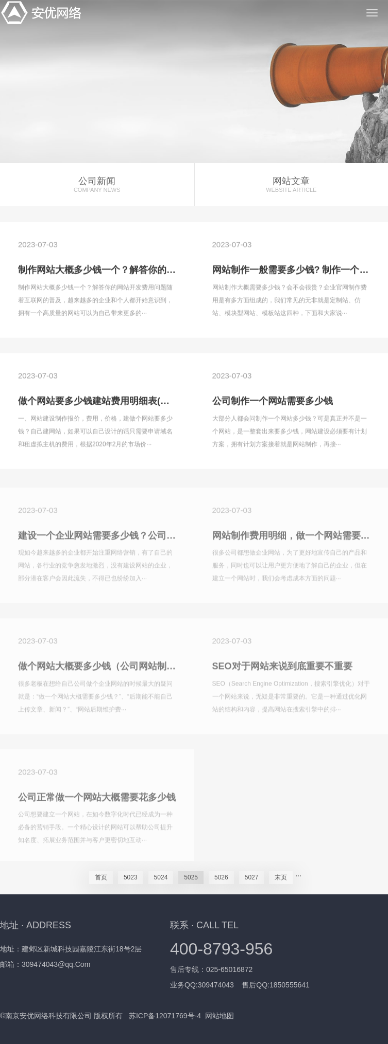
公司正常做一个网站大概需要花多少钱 (97, 800)
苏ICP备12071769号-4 (165, 1016)
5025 (191, 877)
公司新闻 (97, 185)
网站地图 (219, 1016)
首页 (101, 877)
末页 (281, 877)
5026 (221, 877)
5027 (252, 877)
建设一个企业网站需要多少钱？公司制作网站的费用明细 (134, 538)
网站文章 (292, 185)
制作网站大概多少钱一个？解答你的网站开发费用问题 (129, 271)
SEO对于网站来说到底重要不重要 (282, 669)
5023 (131, 877)
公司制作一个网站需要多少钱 (272, 402)
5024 (161, 877)
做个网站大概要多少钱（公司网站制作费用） (111, 669)
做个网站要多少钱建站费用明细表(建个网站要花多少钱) (132, 402)
